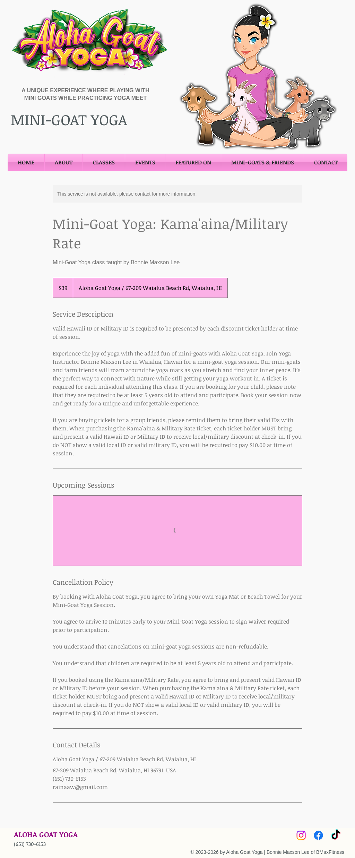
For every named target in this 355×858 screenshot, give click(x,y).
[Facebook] (318, 835)
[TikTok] (336, 835)
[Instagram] (301, 835)
